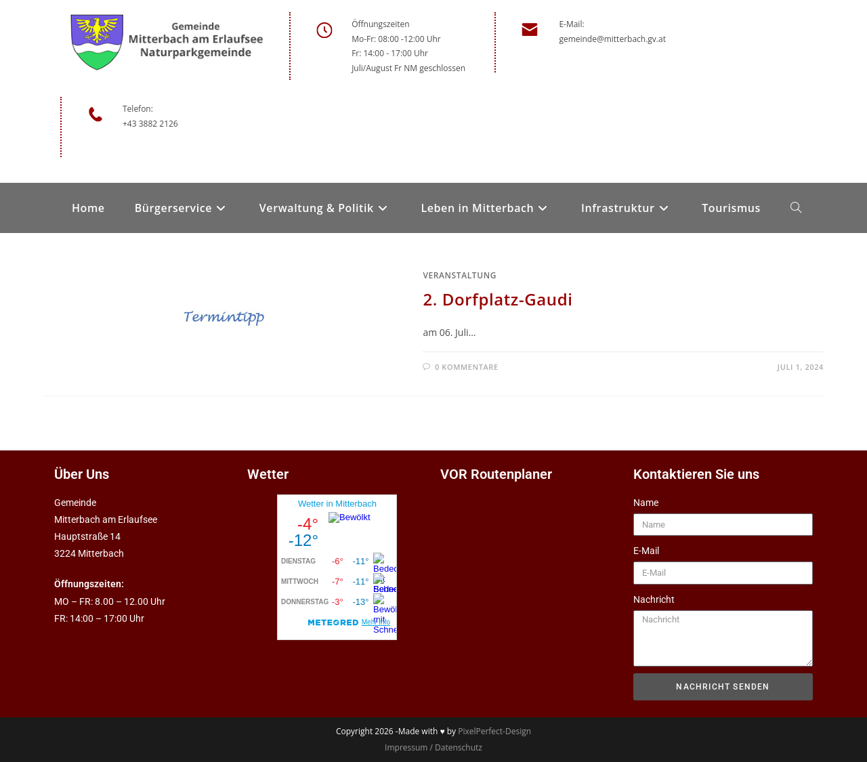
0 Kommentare (467, 367)
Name (645, 502)
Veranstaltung (459, 275)
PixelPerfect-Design (494, 731)
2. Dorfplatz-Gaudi (497, 299)
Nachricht (654, 599)
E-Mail (646, 550)
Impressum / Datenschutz (433, 747)
